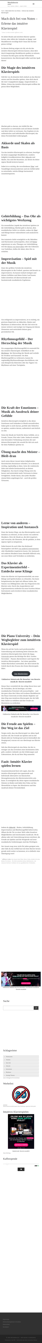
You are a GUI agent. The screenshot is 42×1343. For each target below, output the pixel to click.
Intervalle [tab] (7, 1063)
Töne (32, 166)
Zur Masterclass (21, 673)
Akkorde (28, 157)
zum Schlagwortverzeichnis (11, 1078)
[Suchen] (36, 1008)
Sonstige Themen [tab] (9, 1075)
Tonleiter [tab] (7, 1060)
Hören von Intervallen (15, 247)
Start (2, 11)
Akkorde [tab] (7, 1066)
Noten (30, 39)
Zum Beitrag (6, 1153)
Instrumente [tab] (8, 1069)
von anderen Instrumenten (28, 549)
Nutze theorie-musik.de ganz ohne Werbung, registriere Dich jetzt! (19, 1106)
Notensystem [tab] (8, 1056)
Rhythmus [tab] (7, 1072)
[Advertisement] (16, 106)
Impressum (6, 1340)
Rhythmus (5, 353)
